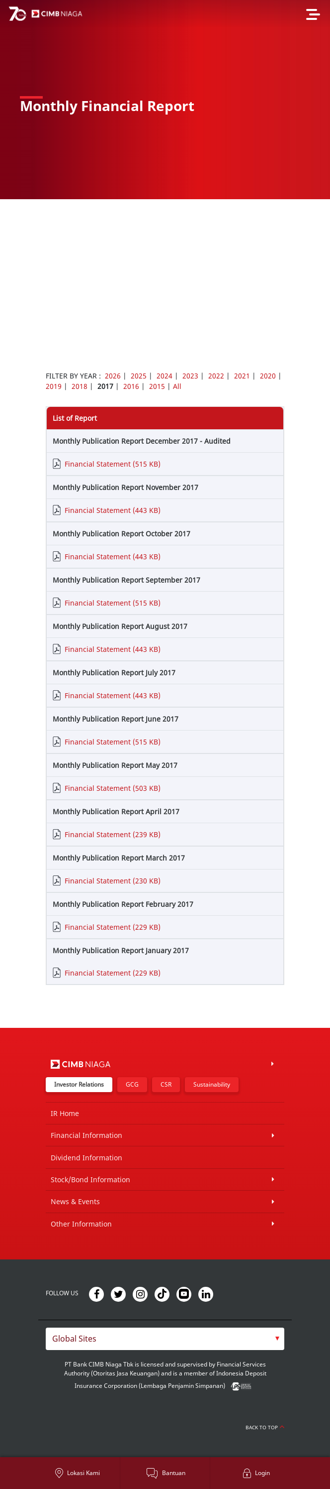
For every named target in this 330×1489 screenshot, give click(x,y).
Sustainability (211, 1084)
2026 (113, 375)
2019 (54, 386)
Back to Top (265, 1427)
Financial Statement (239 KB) (113, 834)
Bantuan (173, 1473)
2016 (131, 386)
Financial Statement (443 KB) (113, 510)
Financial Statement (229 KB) (113, 927)
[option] (165, 99)
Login (262, 1473)
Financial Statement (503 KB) (113, 788)
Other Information (81, 1224)
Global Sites (74, 1338)
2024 (164, 375)
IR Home (65, 1113)
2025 (139, 375)
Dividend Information (86, 1157)
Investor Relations (79, 1084)
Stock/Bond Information (90, 1179)
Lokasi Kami (83, 1473)
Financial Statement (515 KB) (113, 464)
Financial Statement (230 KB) (113, 880)
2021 (242, 375)
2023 (190, 375)
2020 (268, 375)
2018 (79, 386)
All (177, 386)
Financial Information (86, 1135)
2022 (216, 375)
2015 (157, 386)
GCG (132, 1084)
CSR (166, 1084)
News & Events (75, 1201)
